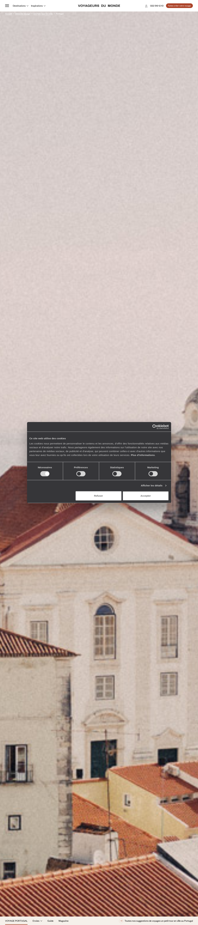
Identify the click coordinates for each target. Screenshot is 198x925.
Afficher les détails (151, 485)
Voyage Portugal (16, 920)
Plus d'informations (143, 455)
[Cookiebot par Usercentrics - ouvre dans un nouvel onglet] (155, 426)
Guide (50, 920)
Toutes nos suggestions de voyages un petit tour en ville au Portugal (156, 921)
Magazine (64, 920)
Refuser (98, 495)
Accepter (146, 495)
